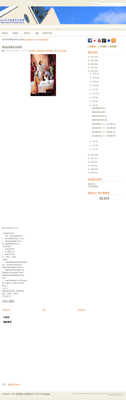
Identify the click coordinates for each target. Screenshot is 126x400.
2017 (92, 57)
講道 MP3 (91, 184)
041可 (34, 51)
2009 (92, 166)
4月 (94, 105)
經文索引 (29, 32)
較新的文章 (6, 309)
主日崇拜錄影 (93, 186)
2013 (92, 71)
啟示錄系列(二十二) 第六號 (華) (104, 128)
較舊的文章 (81, 309)
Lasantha (106, 393)
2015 (92, 64)
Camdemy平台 (30, 39)
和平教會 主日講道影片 (24, 394)
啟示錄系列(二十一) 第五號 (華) (104, 136)
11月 (95, 78)
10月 (95, 82)
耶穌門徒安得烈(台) (99, 116)
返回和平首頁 (47, 33)
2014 (92, 68)
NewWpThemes (84, 393)
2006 (92, 173)
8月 (94, 89)
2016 (92, 60)
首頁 (44, 309)
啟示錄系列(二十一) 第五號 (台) (104, 132)
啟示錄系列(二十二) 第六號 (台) (104, 124)
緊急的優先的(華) (12, 47)
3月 (94, 141)
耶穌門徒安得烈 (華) (99, 120)
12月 (95, 74)
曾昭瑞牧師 (49, 51)
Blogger (47, 394)
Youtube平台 (44, 39)
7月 (94, 93)
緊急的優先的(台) (98, 108)
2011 (92, 158)
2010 (92, 162)
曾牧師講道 (41, 51)
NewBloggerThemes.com (116, 395)
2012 (92, 155)
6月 (94, 97)
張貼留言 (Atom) (14, 384)
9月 (94, 85)
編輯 (37, 33)
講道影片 (5, 33)
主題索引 (17, 32)
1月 (94, 149)
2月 (94, 145)
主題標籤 (103, 46)
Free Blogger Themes (117, 393)
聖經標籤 (113, 46)
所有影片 (93, 46)
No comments (62, 51)
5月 (94, 101)
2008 (92, 169)
